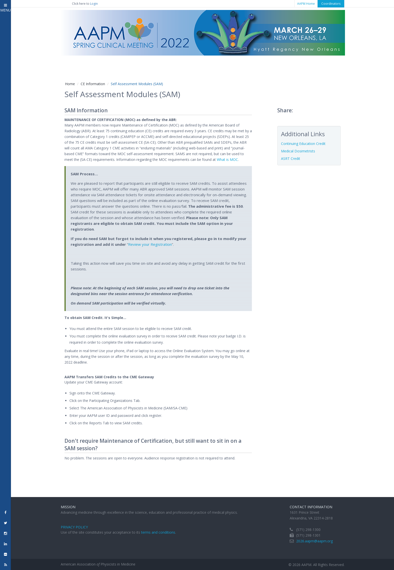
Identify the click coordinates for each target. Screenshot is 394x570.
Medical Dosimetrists (298, 151)
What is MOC (227, 159)
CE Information (93, 83)
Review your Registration (150, 244)
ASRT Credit (290, 158)
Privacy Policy (74, 527)
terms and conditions (158, 532)
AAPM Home (306, 3)
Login (94, 3)
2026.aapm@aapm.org (314, 541)
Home (70, 83)
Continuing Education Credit (303, 143)
